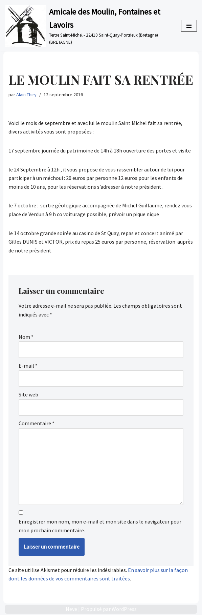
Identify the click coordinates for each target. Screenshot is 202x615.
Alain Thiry (26, 94)
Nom (26, 336)
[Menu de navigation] (189, 26)
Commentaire (36, 423)
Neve (71, 609)
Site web (28, 394)
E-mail (28, 365)
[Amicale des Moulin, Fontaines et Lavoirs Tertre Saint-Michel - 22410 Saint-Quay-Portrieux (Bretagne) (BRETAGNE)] (88, 26)
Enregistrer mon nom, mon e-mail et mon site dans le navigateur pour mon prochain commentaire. (100, 526)
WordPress (124, 609)
